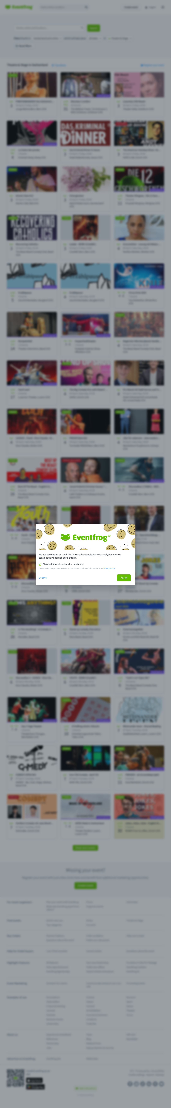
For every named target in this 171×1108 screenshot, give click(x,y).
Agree (123, 577)
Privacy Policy (109, 568)
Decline (43, 577)
